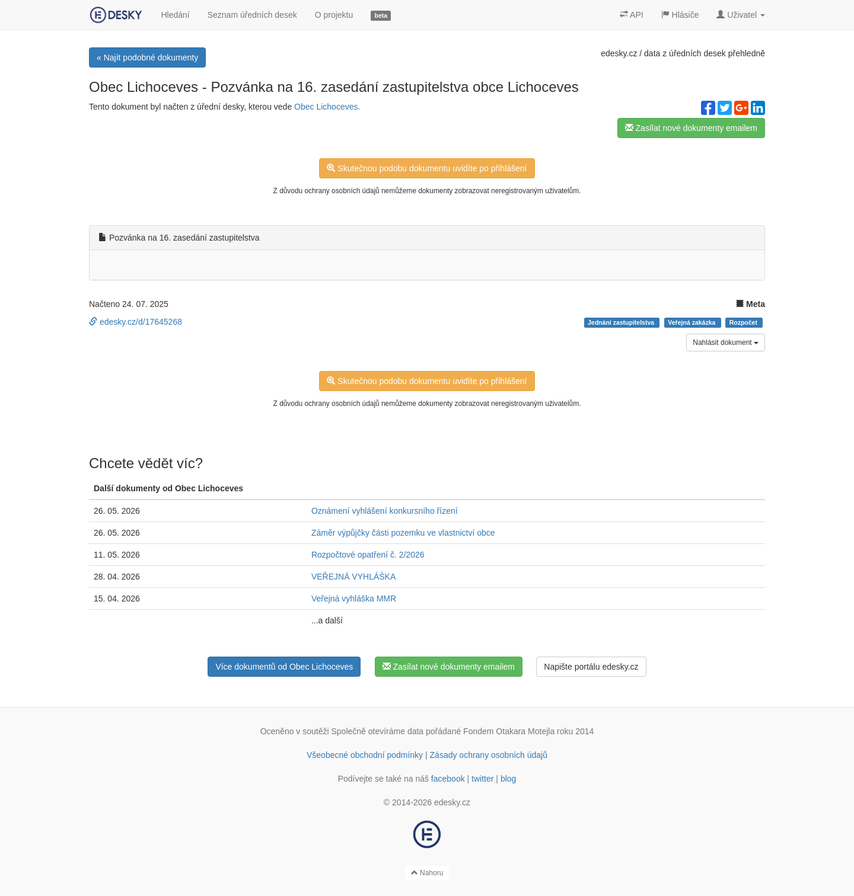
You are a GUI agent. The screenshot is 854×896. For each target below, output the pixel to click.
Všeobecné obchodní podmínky (365, 755)
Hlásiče (680, 15)
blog (508, 778)
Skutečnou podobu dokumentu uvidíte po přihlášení (427, 168)
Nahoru (427, 873)
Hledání (175, 15)
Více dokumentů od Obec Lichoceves (284, 666)
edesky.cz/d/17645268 (135, 322)
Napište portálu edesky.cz (591, 666)
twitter (482, 778)
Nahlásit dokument (726, 342)
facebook (448, 778)
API (631, 15)
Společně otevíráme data (378, 731)
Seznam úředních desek (252, 15)
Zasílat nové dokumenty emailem (691, 128)
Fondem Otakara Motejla (509, 731)
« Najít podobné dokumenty (147, 57)
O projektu (334, 15)
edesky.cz (619, 53)
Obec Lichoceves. (327, 106)
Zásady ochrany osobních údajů (488, 755)
